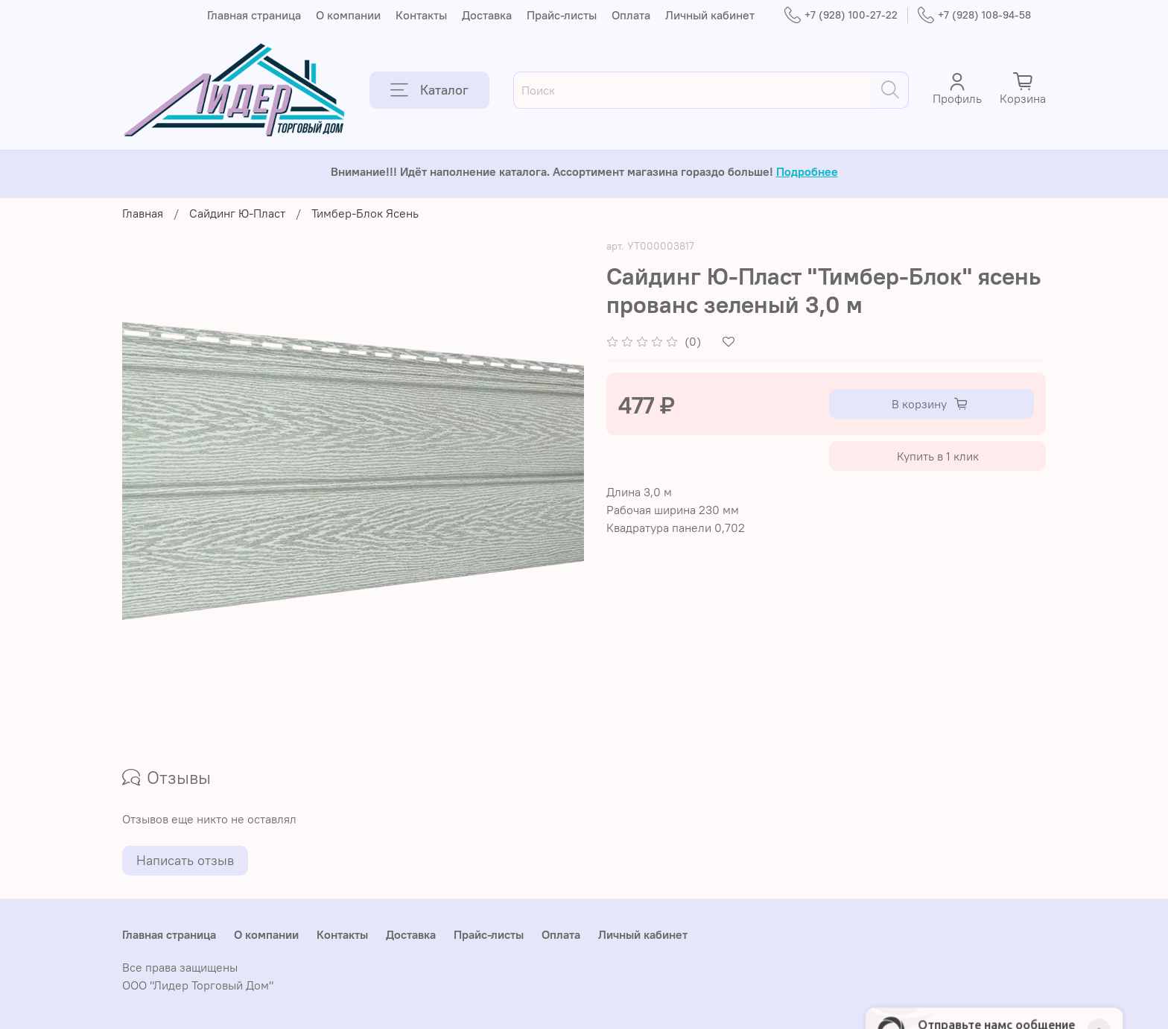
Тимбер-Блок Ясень (365, 213)
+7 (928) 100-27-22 (841, 15)
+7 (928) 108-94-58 (974, 15)
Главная (142, 213)
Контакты (421, 14)
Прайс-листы (562, 14)
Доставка (487, 14)
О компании (348, 14)
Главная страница (254, 14)
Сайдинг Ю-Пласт (237, 213)
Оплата (631, 14)
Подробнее (807, 171)
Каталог (429, 90)
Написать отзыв (185, 860)
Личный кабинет (710, 14)
